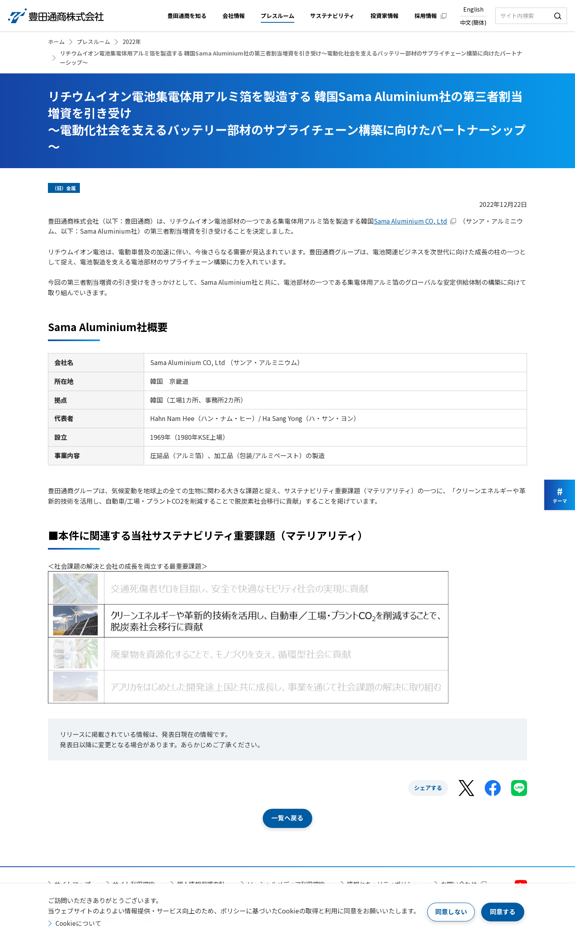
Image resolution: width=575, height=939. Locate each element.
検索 (558, 16)
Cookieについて (79, 923)
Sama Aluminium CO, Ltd (411, 221)
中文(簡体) (473, 22)
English (473, 9)
